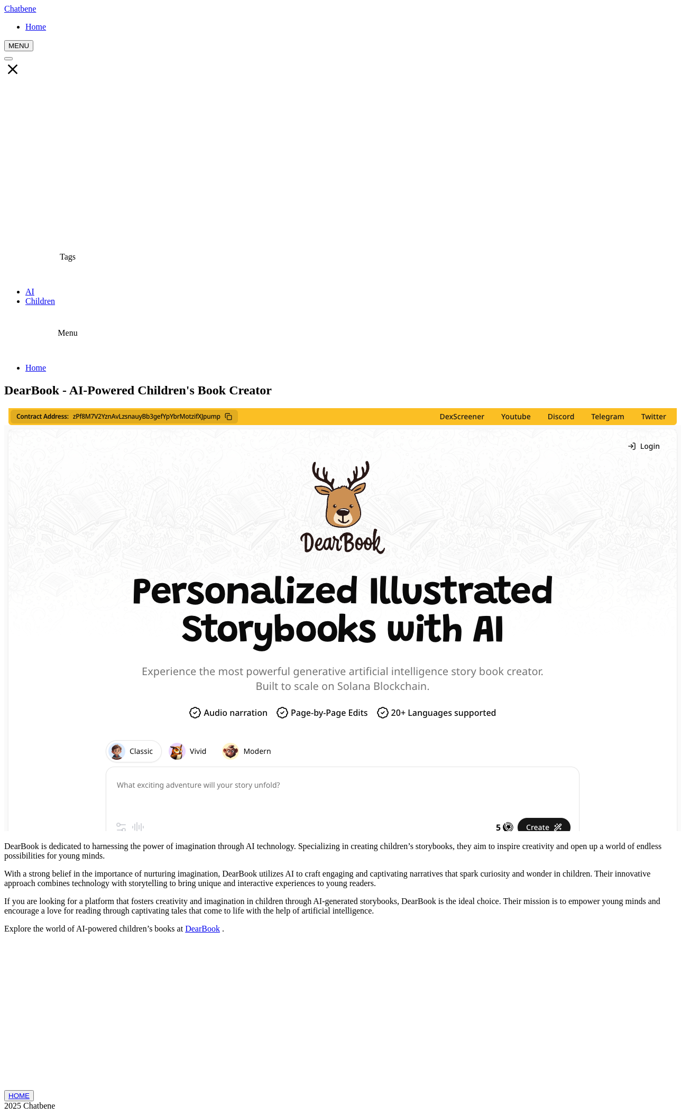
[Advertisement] (340, 159)
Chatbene (20, 8)
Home (35, 367)
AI (29, 291)
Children (40, 301)
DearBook (202, 928)
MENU (18, 46)
